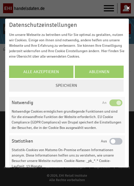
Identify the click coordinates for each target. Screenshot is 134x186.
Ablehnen (99, 71)
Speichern (66, 85)
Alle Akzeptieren (41, 71)
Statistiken (22, 141)
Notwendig (22, 102)
